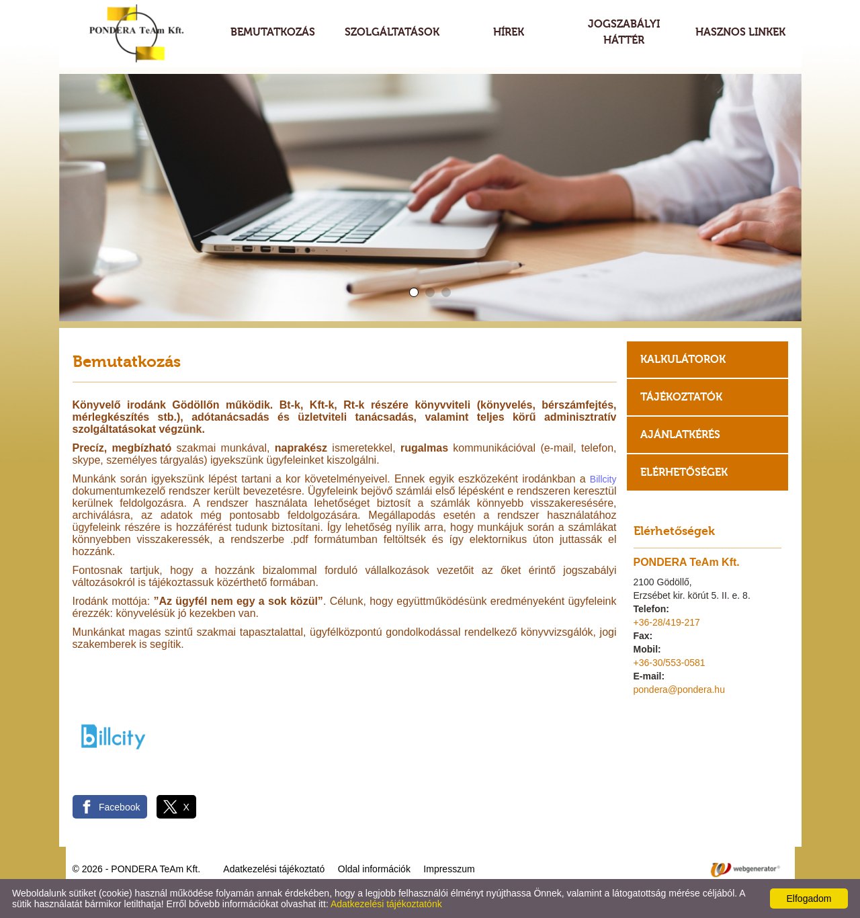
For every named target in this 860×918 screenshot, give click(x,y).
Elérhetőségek (684, 472)
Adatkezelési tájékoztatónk (386, 904)
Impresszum (448, 869)
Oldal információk (374, 869)
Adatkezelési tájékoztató (274, 869)
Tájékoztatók (681, 396)
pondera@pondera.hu (679, 689)
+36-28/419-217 (667, 622)
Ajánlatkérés (680, 434)
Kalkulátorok (683, 359)
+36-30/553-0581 (669, 662)
